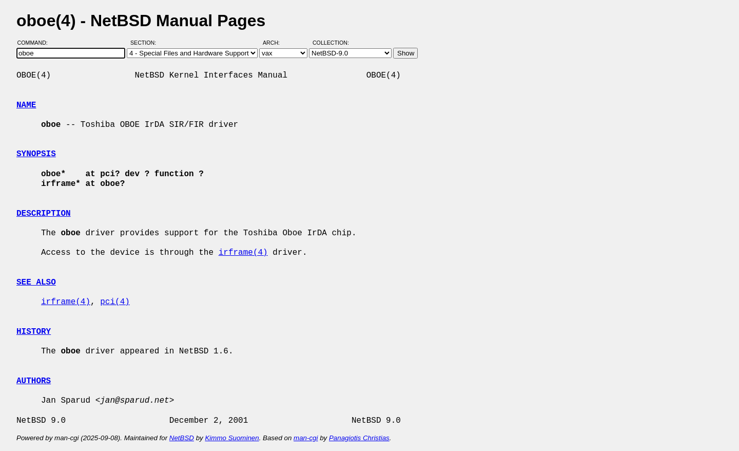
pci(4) (115, 302)
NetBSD (181, 438)
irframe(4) (243, 252)
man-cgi (306, 438)
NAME (26, 105)
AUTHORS (33, 381)
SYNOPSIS (36, 154)
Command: (35, 43)
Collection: (331, 43)
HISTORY (33, 331)
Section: (145, 43)
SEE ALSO (36, 282)
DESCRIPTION (43, 213)
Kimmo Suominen (232, 438)
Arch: (276, 43)
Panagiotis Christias (359, 438)
